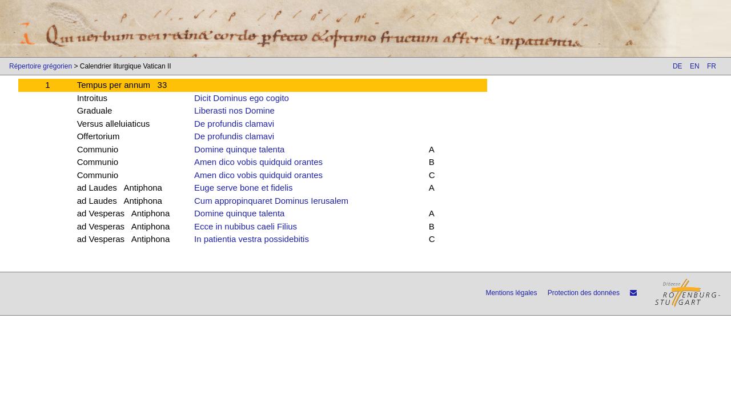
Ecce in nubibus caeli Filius (245, 226)
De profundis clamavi (234, 123)
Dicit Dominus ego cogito (241, 98)
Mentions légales (511, 293)
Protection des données (584, 293)
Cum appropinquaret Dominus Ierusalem (271, 201)
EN (695, 66)
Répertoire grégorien (40, 66)
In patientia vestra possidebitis (251, 239)
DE (677, 66)
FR (711, 66)
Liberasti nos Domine (234, 110)
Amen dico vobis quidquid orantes (258, 162)
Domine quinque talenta (239, 149)
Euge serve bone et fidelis (243, 187)
